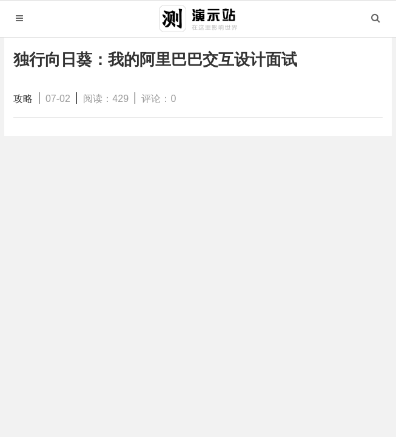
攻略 (23, 98)
